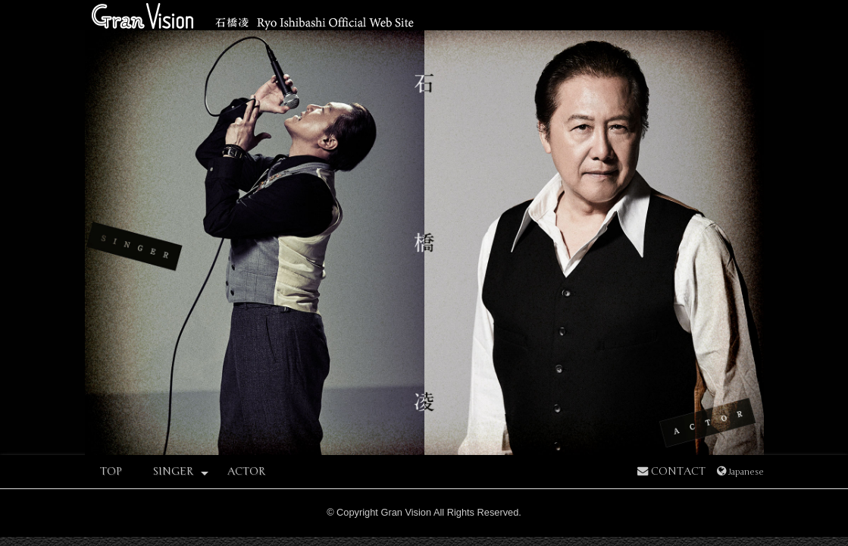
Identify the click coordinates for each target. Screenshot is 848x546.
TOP (111, 471)
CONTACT (671, 471)
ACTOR (246, 471)
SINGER (180, 472)
